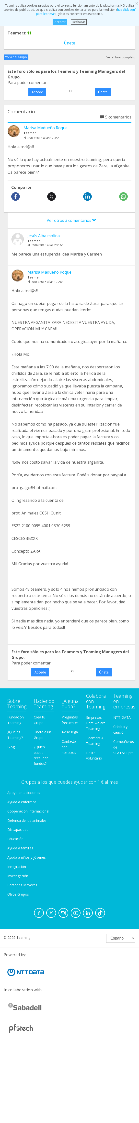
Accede (37, 92)
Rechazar (78, 22)
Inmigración (16, 866)
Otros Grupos (18, 894)
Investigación (17, 876)
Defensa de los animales (26, 820)
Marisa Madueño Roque (45, 127)
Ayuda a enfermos (21, 802)
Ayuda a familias (20, 848)
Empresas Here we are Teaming (95, 723)
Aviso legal (70, 732)
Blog (11, 747)
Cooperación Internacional (28, 811)
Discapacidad (17, 829)
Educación (15, 838)
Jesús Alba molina (43, 235)
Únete (69, 43)
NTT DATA (122, 717)
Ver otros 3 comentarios (71, 220)
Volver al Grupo (16, 57)
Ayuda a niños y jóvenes (26, 857)
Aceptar (59, 22)
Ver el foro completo (120, 57)
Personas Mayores (22, 885)
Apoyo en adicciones (23, 792)
